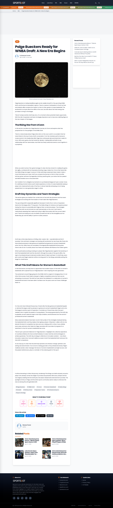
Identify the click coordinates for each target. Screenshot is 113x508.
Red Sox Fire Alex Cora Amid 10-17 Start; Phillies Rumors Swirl (85, 57)
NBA (19, 11)
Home (14, 11)
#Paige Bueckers (20, 387)
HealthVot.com (63, 487)
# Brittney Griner (27, 390)
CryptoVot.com (63, 482)
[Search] (99, 3)
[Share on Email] (49, 415)
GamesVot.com (63, 489)
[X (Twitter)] (22, 498)
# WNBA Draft (31, 387)
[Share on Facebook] (30, 415)
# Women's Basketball (50, 387)
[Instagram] (26, 498)
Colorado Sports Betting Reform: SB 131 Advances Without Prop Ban (85, 53)
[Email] (30, 498)
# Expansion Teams (40, 390)
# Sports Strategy (20, 392)
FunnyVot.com (63, 480)
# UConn (39, 387)
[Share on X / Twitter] (41, 415)
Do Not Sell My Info (82, 505)
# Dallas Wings (62, 387)
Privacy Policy (85, 482)
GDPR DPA (73, 505)
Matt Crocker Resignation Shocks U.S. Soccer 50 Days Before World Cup (84, 61)
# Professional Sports (53, 390)
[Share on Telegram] (20, 415)
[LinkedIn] (18, 498)
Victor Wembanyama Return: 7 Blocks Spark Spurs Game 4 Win (85, 44)
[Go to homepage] (19, 2)
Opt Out (90, 505)
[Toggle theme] (96, 2)
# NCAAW (18, 390)
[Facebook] (14, 498)
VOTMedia (84, 485)
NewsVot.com (63, 485)
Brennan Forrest (26, 55)
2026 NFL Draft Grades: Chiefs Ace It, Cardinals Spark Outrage (84, 48)
